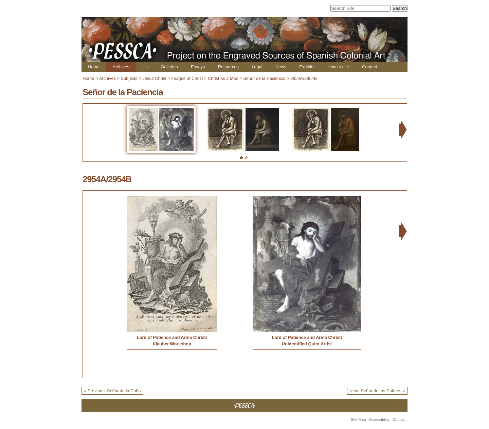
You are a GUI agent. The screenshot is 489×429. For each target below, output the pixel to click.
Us (145, 66)
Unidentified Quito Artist (307, 343)
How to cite (338, 66)
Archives (121, 66)
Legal (257, 66)
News (280, 66)
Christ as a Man (223, 78)
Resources (228, 66)
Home (93, 66)
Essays (198, 66)
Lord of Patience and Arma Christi (172, 337)
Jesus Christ (154, 78)
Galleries (169, 66)
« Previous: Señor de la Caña (112, 390)
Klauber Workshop (171, 343)
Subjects (129, 78)
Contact (369, 66)
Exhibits (306, 66)
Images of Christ (187, 78)
